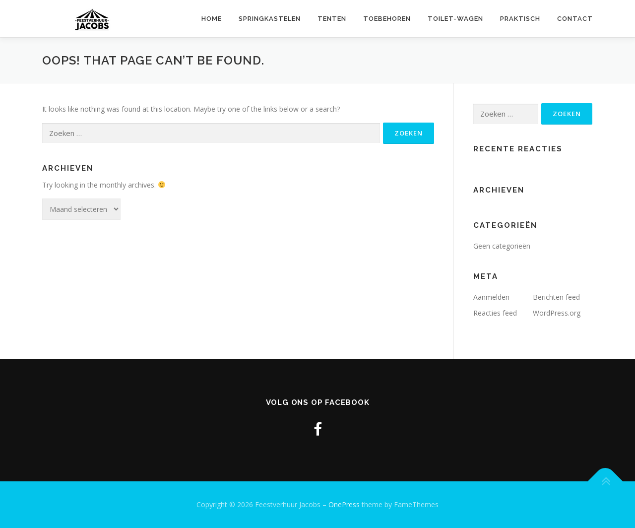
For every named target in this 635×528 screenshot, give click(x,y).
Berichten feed (556, 297)
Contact (575, 18)
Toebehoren (387, 18)
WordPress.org (556, 313)
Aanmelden (491, 297)
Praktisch (520, 18)
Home (211, 18)
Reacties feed (495, 313)
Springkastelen (270, 18)
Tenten (332, 18)
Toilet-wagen (455, 18)
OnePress (344, 504)
